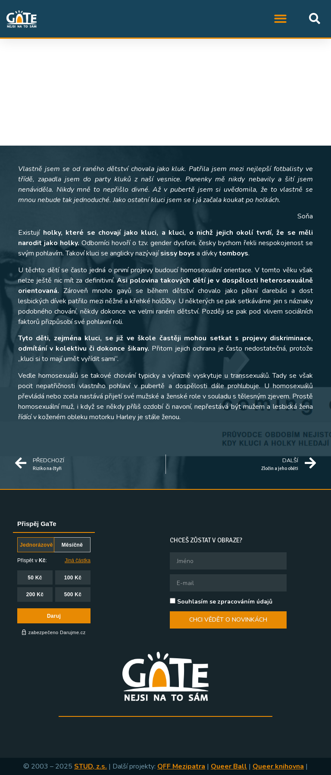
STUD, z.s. (90, 766)
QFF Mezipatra (181, 766)
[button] (281, 19)
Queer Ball (229, 766)
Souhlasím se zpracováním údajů (224, 602)
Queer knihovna (278, 766)
